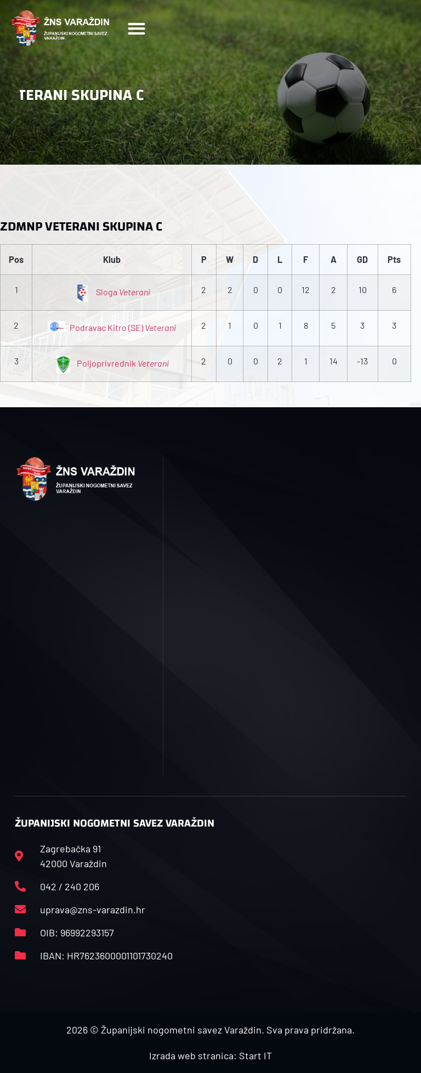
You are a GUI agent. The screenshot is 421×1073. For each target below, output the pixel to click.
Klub (112, 259)
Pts (394, 259)
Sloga (111, 291)
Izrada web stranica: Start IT (210, 1055)
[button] (136, 28)
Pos (16, 259)
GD (362, 259)
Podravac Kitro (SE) (112, 327)
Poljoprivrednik (112, 363)
